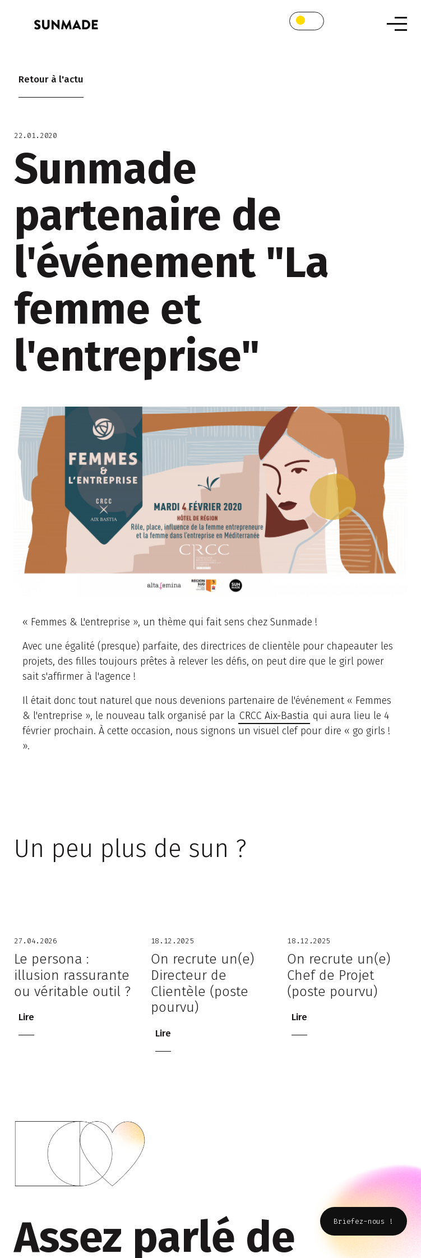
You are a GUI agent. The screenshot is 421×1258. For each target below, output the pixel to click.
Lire (26, 1017)
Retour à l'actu (51, 79)
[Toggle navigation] (397, 24)
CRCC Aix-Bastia (274, 715)
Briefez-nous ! (364, 1221)
